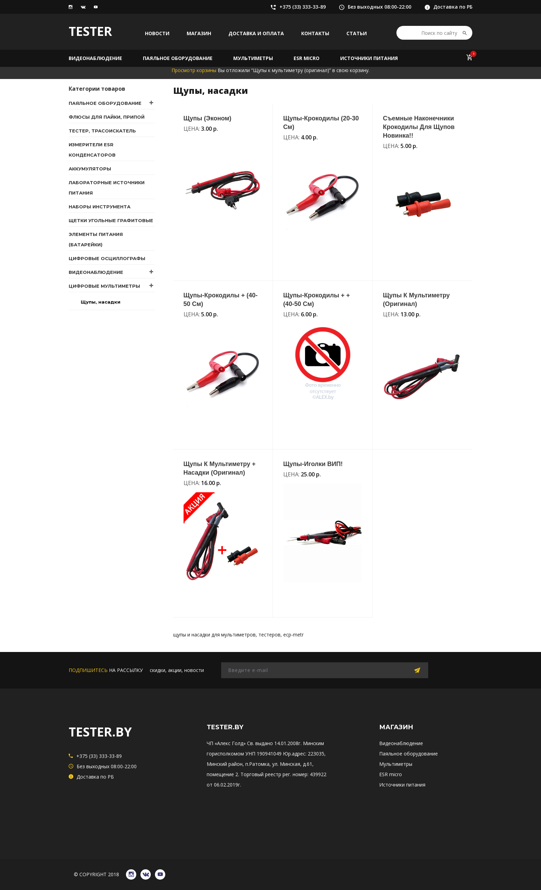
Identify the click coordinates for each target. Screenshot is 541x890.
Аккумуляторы (90, 168)
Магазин (199, 33)
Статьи (356, 33)
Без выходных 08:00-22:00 (375, 6)
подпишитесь (88, 670)
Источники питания (369, 58)
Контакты (315, 33)
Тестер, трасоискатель (102, 131)
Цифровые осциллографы (107, 258)
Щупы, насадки (100, 302)
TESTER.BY (100, 731)
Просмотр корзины (193, 70)
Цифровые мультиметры (104, 286)
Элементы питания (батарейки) (96, 239)
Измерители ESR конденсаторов (92, 150)
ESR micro (306, 58)
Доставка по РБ (448, 6)
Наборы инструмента (99, 206)
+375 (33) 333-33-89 (298, 6)
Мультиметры (253, 58)
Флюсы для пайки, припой (107, 117)
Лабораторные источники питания (107, 188)
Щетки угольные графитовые (111, 220)
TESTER (90, 31)
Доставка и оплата (256, 33)
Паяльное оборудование (178, 58)
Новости (157, 33)
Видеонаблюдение (95, 58)
